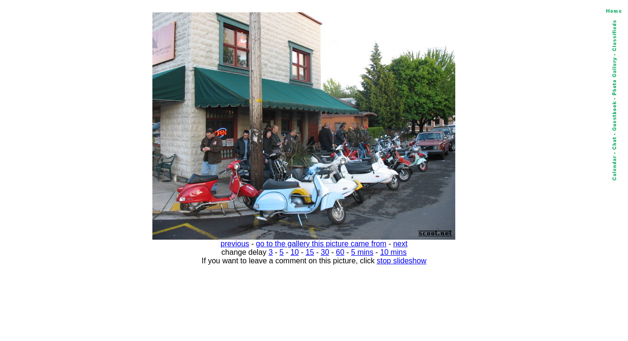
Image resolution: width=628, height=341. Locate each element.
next (400, 244)
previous (235, 244)
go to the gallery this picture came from (321, 244)
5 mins (362, 252)
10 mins (393, 252)
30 (325, 252)
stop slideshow (401, 261)
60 (340, 252)
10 (295, 252)
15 (310, 252)
